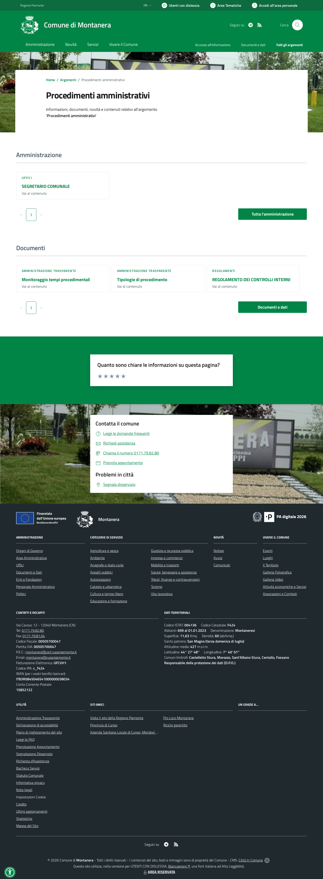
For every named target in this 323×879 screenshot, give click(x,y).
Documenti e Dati (29, 572)
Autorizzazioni (100, 579)
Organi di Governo (29, 550)
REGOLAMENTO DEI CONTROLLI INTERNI (251, 279)
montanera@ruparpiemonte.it (48, 657)
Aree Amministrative (31, 558)
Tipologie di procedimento (142, 279)
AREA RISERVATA (158, 872)
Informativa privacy (30, 782)
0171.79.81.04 (34, 636)
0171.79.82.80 (33, 630)
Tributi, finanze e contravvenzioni (175, 579)
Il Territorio (270, 565)
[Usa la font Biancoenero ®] (180, 5)
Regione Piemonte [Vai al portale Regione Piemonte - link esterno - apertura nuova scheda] (32, 5)
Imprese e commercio (167, 558)
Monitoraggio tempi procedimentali (56, 279)
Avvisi (218, 558)
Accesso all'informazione (212, 44)
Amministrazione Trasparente (38, 718)
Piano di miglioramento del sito (39, 732)
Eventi (268, 550)
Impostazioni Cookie (31, 797)
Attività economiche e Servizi (284, 586)
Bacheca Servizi (27, 768)
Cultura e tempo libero (106, 593)
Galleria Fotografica (277, 572)
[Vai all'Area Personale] (275, 5)
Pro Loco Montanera (178, 718)
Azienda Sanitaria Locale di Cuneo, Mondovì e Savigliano (132, 732)
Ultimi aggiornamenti (31, 811)
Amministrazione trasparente (49, 270)
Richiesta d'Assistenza (32, 761)
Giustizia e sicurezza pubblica (172, 550)
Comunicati (222, 565)
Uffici (27, 177)
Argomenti (68, 79)
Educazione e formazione (108, 601)
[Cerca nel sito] (297, 25)
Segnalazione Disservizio (34, 754)
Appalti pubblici (101, 572)
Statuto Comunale (30, 775)
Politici (21, 593)
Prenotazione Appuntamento (37, 746)
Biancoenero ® (179, 866)
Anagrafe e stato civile (107, 565)
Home (50, 79)
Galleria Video (273, 579)
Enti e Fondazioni (29, 579)
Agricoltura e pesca (104, 550)
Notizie (219, 550)
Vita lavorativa (161, 593)
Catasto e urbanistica (106, 586)
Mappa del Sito (27, 825)
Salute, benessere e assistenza (174, 572)
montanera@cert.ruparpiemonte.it (51, 652)
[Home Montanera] (65, 25)
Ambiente (97, 558)
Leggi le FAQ (25, 739)
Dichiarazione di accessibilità (37, 725)
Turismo (156, 586)
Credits (21, 804)
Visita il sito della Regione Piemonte (116, 718)
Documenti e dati (273, 307)
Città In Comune (251, 860)
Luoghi (268, 558)
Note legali (24, 789)
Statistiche (24, 818)
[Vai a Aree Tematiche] (226, 5)
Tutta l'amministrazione (273, 214)
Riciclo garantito (175, 725)
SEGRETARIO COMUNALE (46, 186)
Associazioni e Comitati (280, 593)
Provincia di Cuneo (103, 725)
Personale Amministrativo (35, 586)
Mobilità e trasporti (165, 565)
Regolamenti (223, 270)
